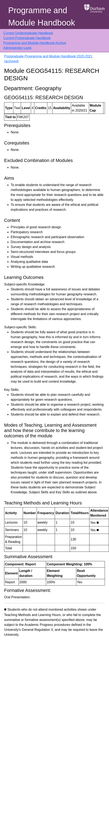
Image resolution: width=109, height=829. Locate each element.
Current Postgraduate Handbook (27, 38)
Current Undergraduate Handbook (28, 33)
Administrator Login (17, 48)
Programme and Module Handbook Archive (34, 43)
